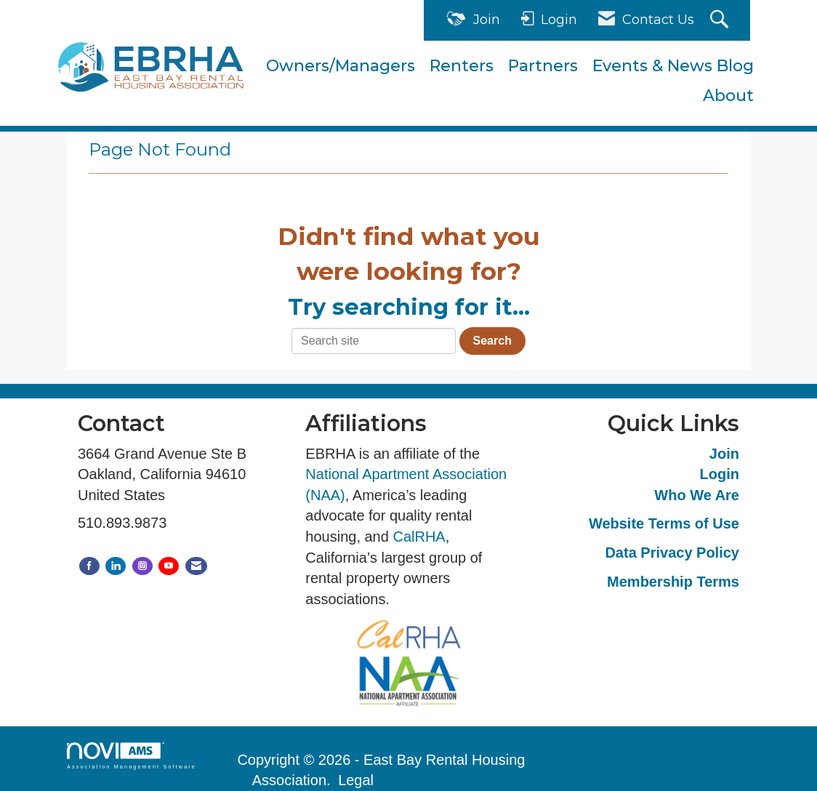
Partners (543, 66)
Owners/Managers (340, 66)
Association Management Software (131, 755)
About (728, 95)
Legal (356, 780)
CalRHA (419, 537)
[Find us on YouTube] (168, 566)
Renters (462, 66)
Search (492, 340)
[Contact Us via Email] (196, 566)
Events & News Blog (673, 66)
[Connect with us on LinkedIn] (115, 566)
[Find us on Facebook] (89, 566)
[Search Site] (721, 20)
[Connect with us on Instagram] (142, 566)
